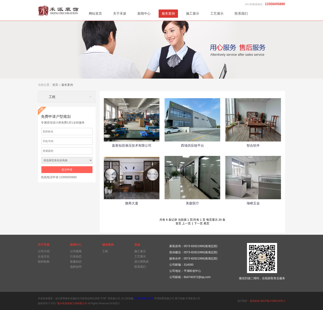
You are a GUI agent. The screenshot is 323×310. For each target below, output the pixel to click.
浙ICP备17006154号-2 (272, 300)
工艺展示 (217, 13)
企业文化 (43, 256)
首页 (55, 84)
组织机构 (43, 261)
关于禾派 (119, 13)
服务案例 (168, 13)
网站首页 (95, 13)
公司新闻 (76, 251)
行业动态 (76, 256)
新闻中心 (144, 13)
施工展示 (192, 13)
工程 (70, 97)
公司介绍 (43, 251)
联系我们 (241, 13)
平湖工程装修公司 (144, 298)
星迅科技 (255, 300)
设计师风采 (141, 261)
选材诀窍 (76, 266)
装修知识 (76, 261)
